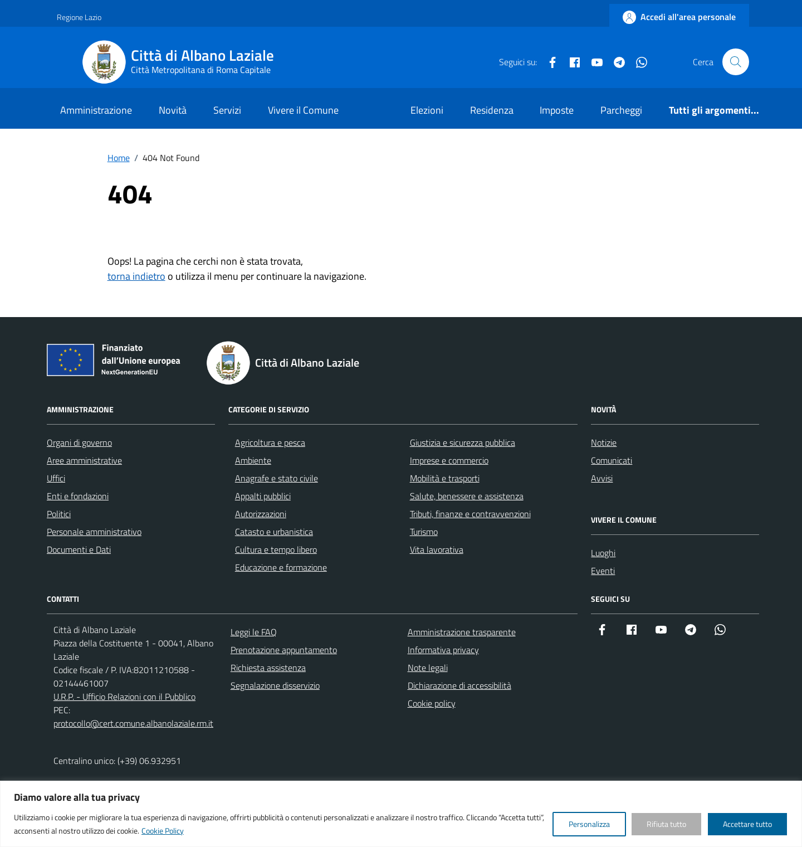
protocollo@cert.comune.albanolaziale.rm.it (133, 723)
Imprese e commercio (449, 460)
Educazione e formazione (281, 567)
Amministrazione (96, 110)
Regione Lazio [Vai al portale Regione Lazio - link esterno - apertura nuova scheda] (79, 17)
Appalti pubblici (263, 496)
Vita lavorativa (436, 549)
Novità (173, 110)
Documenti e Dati (79, 549)
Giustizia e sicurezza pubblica (462, 442)
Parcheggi (621, 110)
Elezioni (426, 110)
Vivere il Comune (303, 110)
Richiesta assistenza (268, 667)
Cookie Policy (162, 830)
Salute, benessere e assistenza (467, 496)
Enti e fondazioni (78, 496)
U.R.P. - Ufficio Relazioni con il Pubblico (124, 696)
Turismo (424, 531)
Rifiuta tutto (666, 824)
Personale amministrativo (94, 531)
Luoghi (603, 552)
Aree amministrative (84, 460)
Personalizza (589, 824)
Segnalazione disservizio (275, 685)
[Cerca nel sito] (735, 61)
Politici (59, 513)
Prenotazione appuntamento (284, 649)
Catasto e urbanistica (274, 531)
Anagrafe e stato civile (276, 478)
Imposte (557, 110)
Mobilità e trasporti (445, 478)
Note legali (428, 667)
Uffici (56, 478)
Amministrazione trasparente (462, 632)
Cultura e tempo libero (276, 549)
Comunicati (611, 460)
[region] (401, 814)
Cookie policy (432, 703)
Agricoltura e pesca (270, 442)
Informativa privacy (443, 649)
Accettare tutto (747, 824)
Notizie (604, 442)
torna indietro (136, 276)
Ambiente (253, 460)
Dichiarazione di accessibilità (459, 685)
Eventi (603, 570)
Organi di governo (79, 442)
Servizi (227, 110)
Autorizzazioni (260, 513)
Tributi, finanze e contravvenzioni (470, 513)
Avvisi (602, 478)
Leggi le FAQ (254, 632)
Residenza (492, 110)
